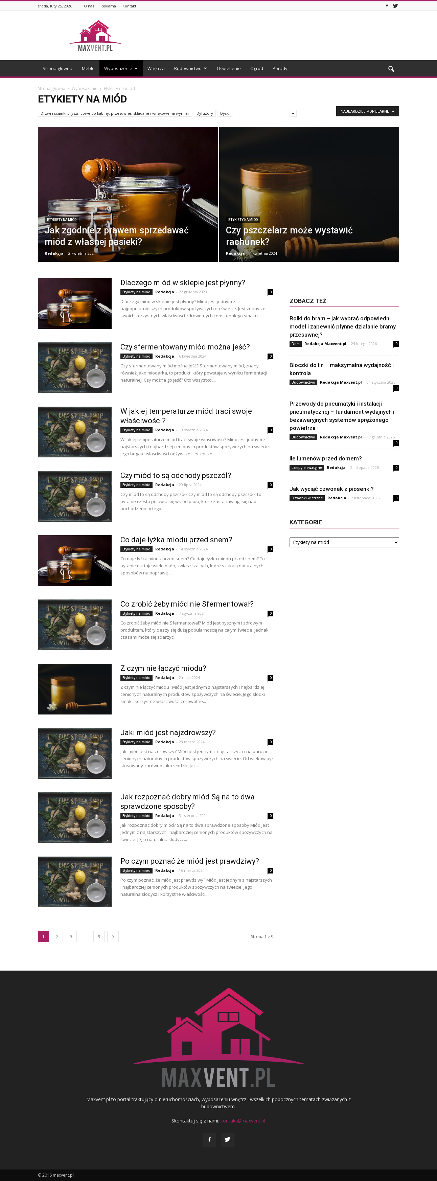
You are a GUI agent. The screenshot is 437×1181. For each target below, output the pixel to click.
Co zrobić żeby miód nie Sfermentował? (187, 604)
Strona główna (57, 68)
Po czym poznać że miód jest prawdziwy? (189, 861)
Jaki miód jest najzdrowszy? (168, 732)
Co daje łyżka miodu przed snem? (176, 540)
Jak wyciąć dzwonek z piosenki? (332, 488)
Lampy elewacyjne (307, 467)
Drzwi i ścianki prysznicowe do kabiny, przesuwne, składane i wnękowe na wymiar (115, 113)
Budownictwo (190, 68)
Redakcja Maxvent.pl (325, 343)
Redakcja (54, 253)
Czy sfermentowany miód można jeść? (185, 347)
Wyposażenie (121, 68)
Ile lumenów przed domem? (326, 458)
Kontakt (129, 5)
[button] (391, 69)
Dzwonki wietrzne (307, 498)
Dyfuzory (205, 113)
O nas (89, 5)
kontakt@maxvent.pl (243, 1120)
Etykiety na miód (61, 220)
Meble (88, 68)
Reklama (108, 5)
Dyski (225, 113)
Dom (296, 343)
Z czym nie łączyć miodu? (163, 668)
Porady (280, 68)
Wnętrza (156, 68)
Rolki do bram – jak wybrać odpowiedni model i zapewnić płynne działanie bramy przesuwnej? (343, 326)
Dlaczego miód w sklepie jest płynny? (182, 282)
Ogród (256, 68)
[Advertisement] (276, 35)
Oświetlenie (229, 68)
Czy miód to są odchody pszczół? (175, 475)
